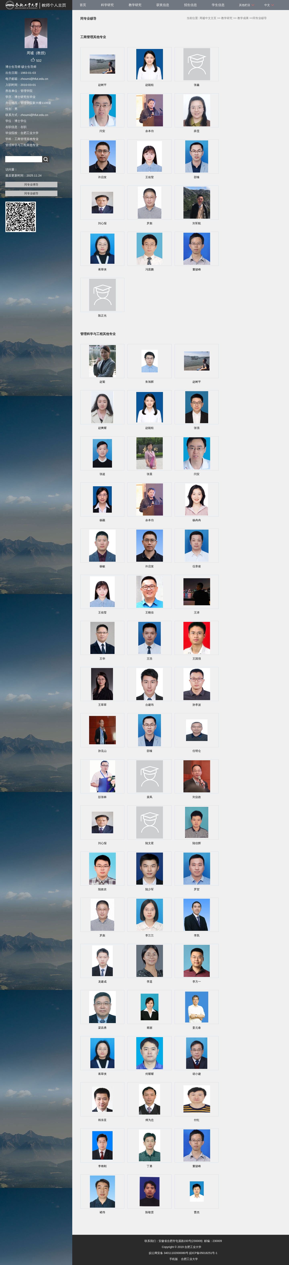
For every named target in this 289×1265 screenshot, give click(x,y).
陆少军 (149, 889)
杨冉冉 (196, 520)
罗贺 (196, 889)
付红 (196, 1120)
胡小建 (196, 1073)
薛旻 (196, 131)
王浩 (149, 658)
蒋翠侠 (102, 269)
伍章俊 (196, 566)
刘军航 (196, 223)
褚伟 (102, 1212)
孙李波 (196, 704)
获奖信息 (162, 5)
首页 (83, 5)
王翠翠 (102, 704)
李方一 (196, 981)
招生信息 (190, 5)
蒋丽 (149, 1027)
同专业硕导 (31, 193)
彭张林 (102, 797)
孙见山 (102, 750)
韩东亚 (102, 1120)
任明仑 (196, 750)
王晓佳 (149, 612)
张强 (196, 427)
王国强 (196, 658)
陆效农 (102, 889)
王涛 (196, 612)
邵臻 (196, 177)
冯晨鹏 (149, 269)
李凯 (196, 935)
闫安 (102, 131)
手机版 (173, 1259)
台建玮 (149, 704)
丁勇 (149, 1166)
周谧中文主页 (207, 18)
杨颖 (102, 520)
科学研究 (107, 5)
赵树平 (102, 84)
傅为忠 (149, 1120)
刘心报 (102, 223)
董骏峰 (196, 269)
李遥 (149, 981)
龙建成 (102, 981)
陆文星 (149, 843)
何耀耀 (149, 1073)
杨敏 (102, 566)
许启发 (102, 177)
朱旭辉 (149, 381)
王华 (102, 658)
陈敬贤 (149, 1212)
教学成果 (243, 18)
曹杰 (196, 1212)
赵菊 (102, 381)
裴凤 (149, 797)
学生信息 (218, 5)
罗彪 (149, 223)
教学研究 (135, 5)
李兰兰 (149, 935)
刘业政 (196, 797)
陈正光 (102, 315)
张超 (102, 474)
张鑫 (196, 84)
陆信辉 (196, 843)
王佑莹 (149, 177)
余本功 (149, 131)
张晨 (149, 474)
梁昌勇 (102, 1027)
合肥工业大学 (189, 1259)
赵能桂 (149, 84)
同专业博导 (31, 184)
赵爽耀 (102, 427)
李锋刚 (102, 1166)
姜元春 (196, 1027)
